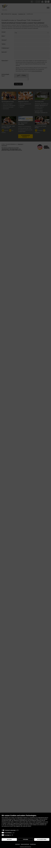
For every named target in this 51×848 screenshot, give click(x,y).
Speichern (25, 839)
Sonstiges (7, 835)
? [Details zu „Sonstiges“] (12, 835)
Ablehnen (9, 839)
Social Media (8, 832)
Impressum (17, 844)
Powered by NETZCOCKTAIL (25, 846)
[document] (25, 822)
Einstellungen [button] (33, 844)
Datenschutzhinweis (25, 844)
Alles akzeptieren (41, 839)
